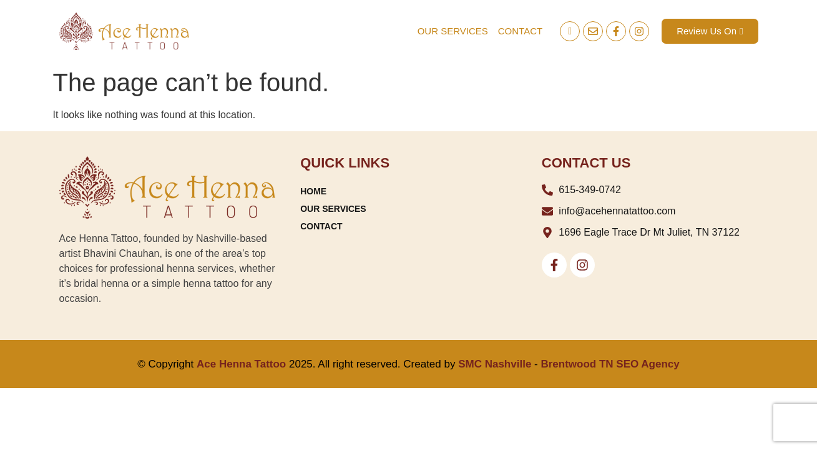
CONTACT (520, 31)
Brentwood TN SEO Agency (610, 364)
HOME (313, 191)
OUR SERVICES (453, 31)
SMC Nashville (494, 364)
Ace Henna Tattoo (241, 364)
